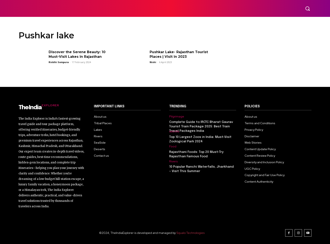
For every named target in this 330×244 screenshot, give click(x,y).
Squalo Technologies (190, 233)
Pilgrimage (176, 116)
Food (172, 146)
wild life (174, 131)
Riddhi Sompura (59, 62)
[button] (307, 8)
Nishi (153, 62)
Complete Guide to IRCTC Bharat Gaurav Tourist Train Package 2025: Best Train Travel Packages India (201, 126)
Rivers (173, 161)
